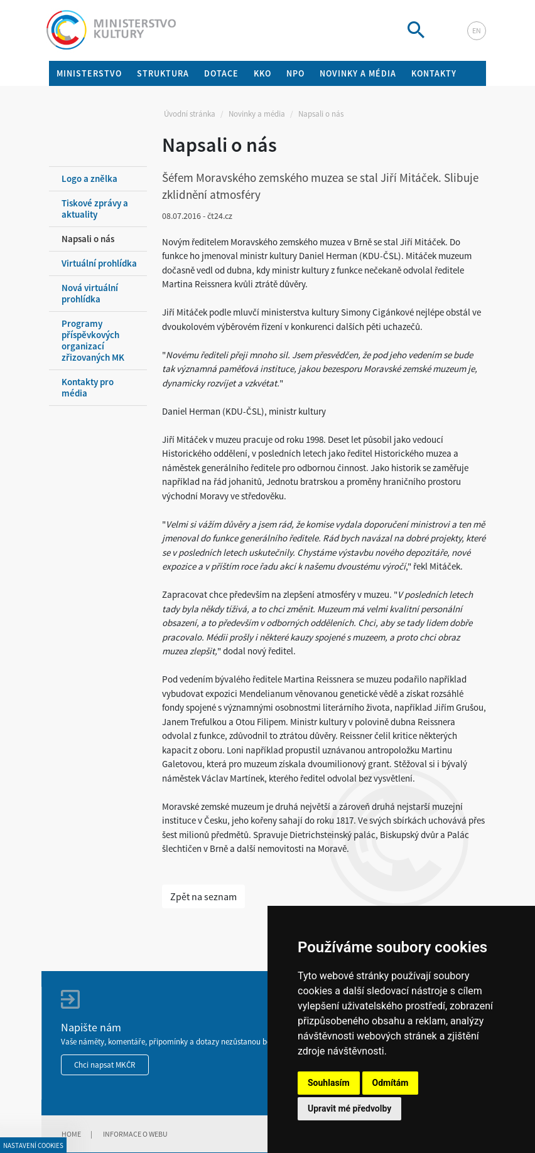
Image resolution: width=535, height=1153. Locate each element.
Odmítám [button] (390, 1083)
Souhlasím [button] (329, 1083)
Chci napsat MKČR (105, 1065)
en (476, 30)
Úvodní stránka (189, 114)
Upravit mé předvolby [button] (349, 1108)
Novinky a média (257, 114)
